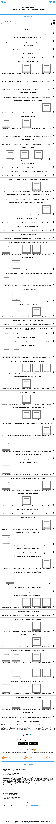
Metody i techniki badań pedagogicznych (8, 724)
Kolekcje (17, 23)
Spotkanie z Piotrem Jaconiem (10, 793)
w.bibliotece (34, 752)
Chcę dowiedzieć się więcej (21, 822)
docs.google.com (20, 785)
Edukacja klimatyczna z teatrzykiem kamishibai (14, 769)
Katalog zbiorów (28, 16)
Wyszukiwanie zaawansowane (8, 23)
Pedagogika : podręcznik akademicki (25, 729)
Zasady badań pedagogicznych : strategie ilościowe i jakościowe (11, 728)
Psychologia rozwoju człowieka (6, 729)
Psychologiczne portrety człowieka (25, 724)
